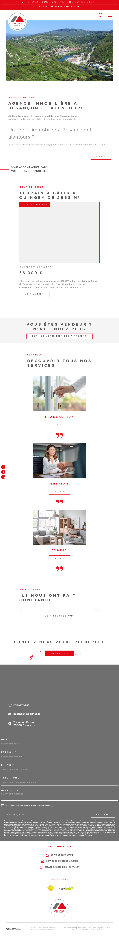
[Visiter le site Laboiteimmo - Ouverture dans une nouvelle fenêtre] (13, 929)
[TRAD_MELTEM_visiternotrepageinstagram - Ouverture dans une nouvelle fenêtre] (3, 472)
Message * (9, 791)
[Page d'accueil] (17, 21)
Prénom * (8, 752)
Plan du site (83, 928)
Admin (108, 928)
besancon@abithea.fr (26, 714)
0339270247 (21, 705)
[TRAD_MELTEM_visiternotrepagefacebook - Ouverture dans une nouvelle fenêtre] (3, 467)
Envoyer (102, 815)
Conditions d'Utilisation (67, 835)
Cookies (98, 929)
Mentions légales (96, 928)
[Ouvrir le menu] (110, 15)
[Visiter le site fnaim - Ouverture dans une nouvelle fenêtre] (50, 888)
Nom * (6, 739)
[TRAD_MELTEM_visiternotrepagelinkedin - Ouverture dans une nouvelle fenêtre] (3, 477)
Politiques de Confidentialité (44, 835)
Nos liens (75, 929)
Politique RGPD (87, 929)
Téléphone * (11, 778)
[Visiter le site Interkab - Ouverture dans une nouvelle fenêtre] (65, 888)
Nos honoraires (69, 928)
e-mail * (8, 765)
